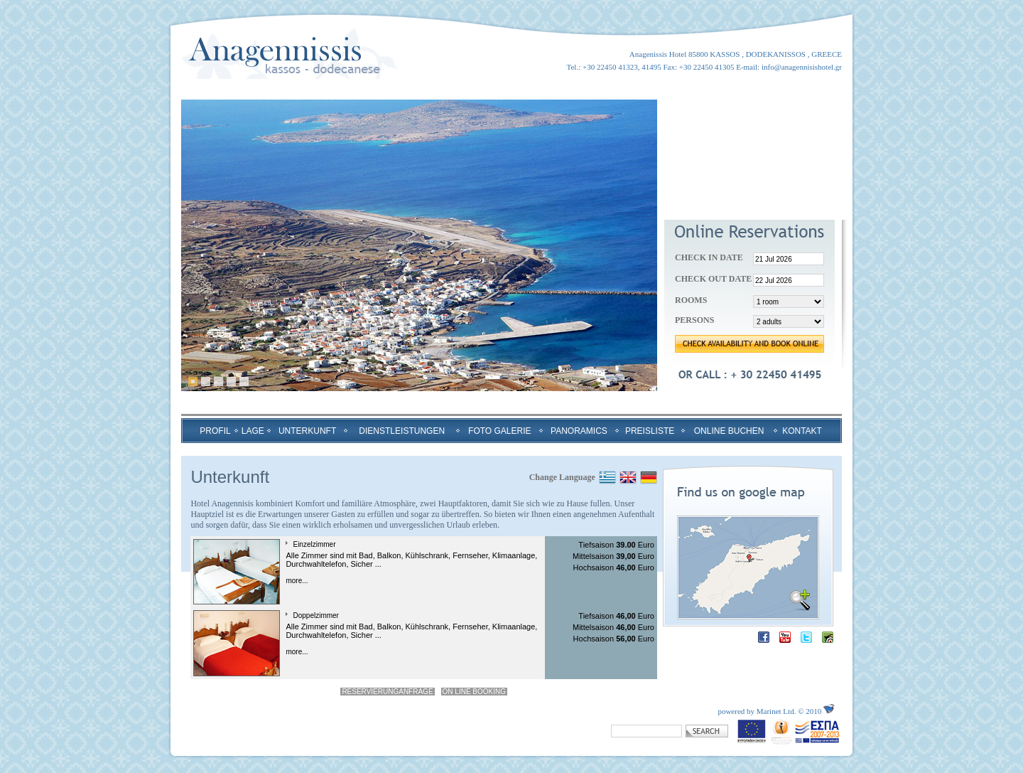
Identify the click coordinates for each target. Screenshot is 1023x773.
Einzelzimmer (314, 544)
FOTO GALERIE (499, 431)
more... (297, 581)
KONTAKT (802, 431)
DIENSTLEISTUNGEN (402, 431)
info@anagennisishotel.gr (802, 67)
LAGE (253, 431)
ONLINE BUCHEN (729, 431)
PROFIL (215, 431)
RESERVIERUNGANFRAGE (387, 691)
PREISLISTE (649, 431)
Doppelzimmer (315, 615)
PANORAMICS (579, 431)
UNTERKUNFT (307, 431)
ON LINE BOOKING (474, 691)
